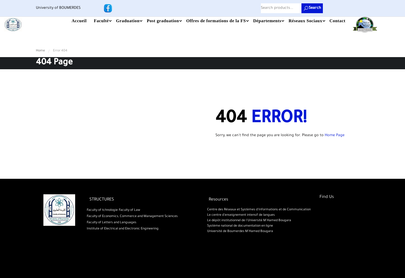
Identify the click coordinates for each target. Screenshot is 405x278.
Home (40, 51)
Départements (267, 20)
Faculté (101, 20)
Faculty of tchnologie (102, 210)
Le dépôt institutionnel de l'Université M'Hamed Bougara (248, 220)
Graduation (127, 20)
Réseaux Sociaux (305, 20)
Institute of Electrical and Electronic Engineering (123, 229)
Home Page (335, 136)
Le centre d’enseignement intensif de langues (240, 215)
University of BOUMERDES (58, 8)
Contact (338, 20)
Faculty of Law (129, 210)
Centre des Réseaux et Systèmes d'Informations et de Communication (258, 210)
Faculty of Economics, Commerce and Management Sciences (132, 216)
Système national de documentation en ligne (239, 226)
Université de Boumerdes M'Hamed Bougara (239, 231)
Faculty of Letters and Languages (111, 223)
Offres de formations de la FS (216, 20)
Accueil (79, 20)
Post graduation (163, 20)
